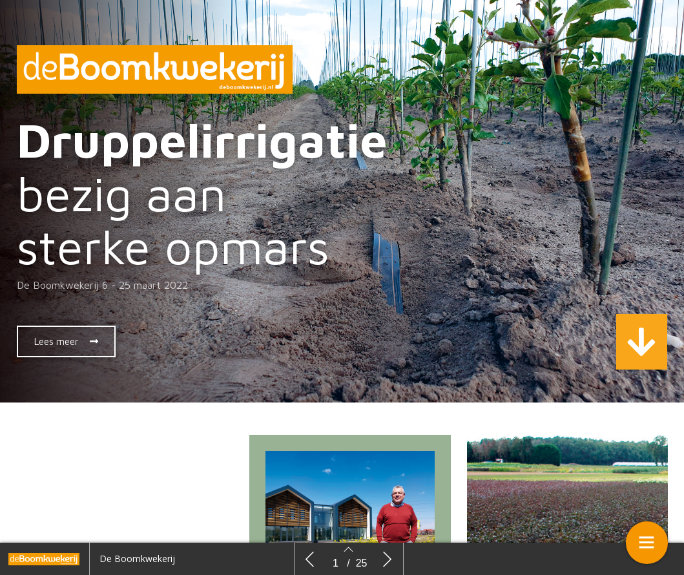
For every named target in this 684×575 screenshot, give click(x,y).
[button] (66, 341)
